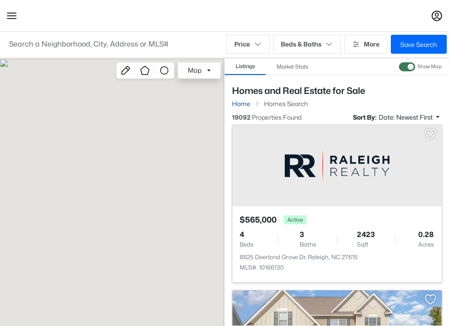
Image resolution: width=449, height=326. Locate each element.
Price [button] (248, 44)
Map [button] (195, 70)
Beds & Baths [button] (307, 44)
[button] (12, 16)
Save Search (418, 44)
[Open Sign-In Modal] (436, 15)
